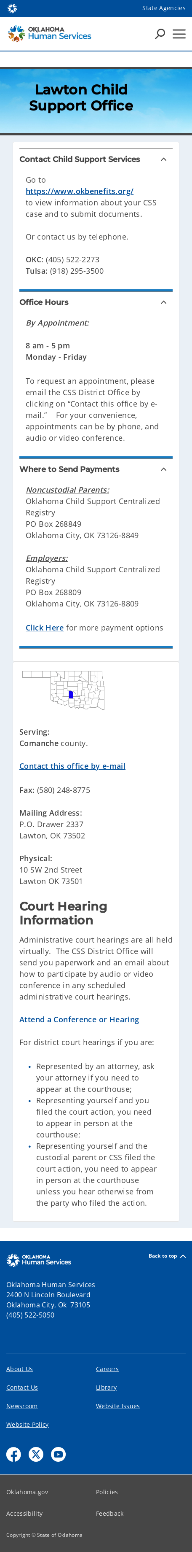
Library (106, 1387)
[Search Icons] (160, 33)
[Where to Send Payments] (96, 469)
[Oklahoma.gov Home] (12, 8)
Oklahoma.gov (27, 1492)
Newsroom (22, 1406)
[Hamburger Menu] (179, 33)
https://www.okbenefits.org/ (79, 191)
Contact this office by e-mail (72, 766)
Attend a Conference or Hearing (79, 1019)
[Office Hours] (96, 302)
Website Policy (27, 1424)
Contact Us (22, 1387)
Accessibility (24, 1513)
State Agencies (164, 8)
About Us (19, 1369)
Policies (107, 1492)
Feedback (110, 1513)
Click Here (45, 627)
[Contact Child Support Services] (96, 159)
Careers (107, 1369)
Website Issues (118, 1406)
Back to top (167, 1256)
